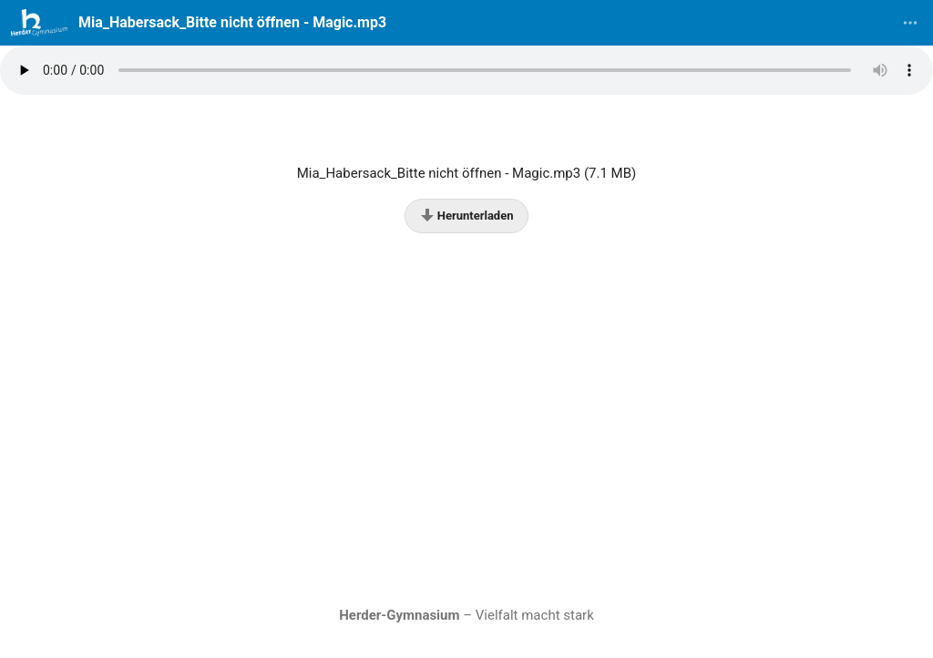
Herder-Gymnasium (399, 615)
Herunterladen (467, 215)
